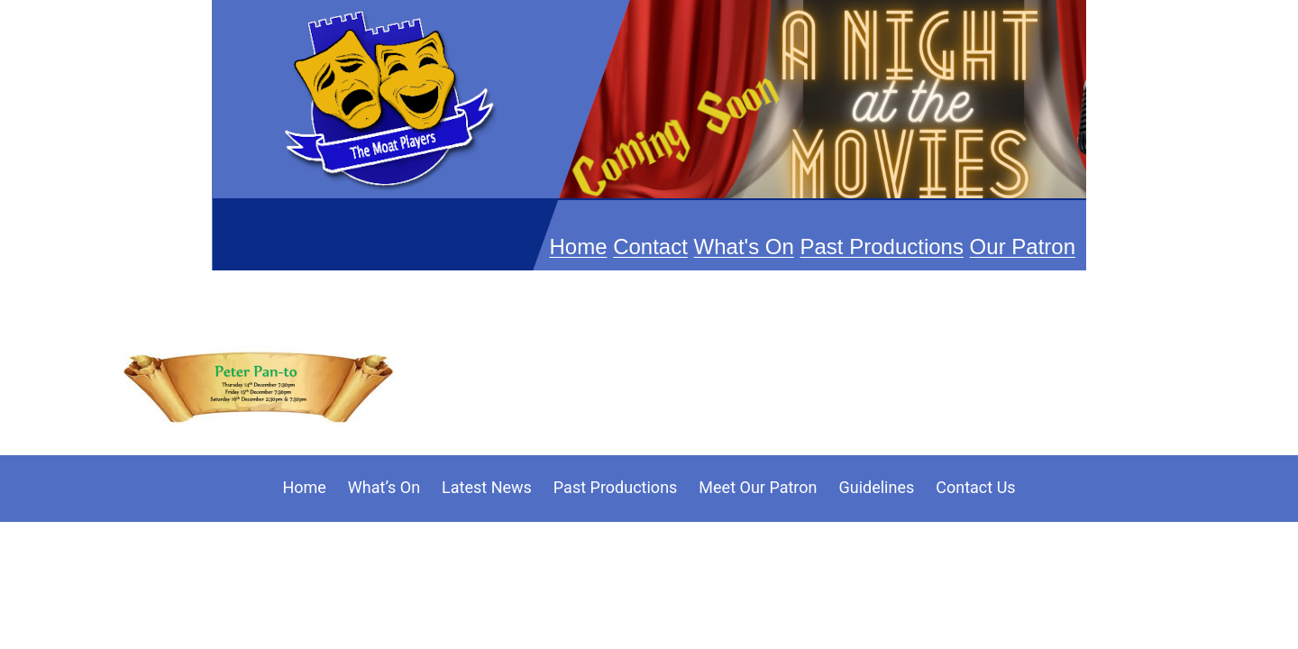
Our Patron (1022, 246)
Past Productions (882, 246)
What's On (744, 246)
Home (578, 246)
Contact (650, 246)
